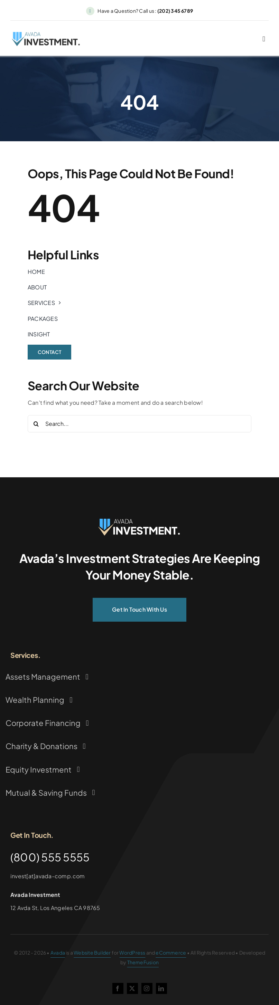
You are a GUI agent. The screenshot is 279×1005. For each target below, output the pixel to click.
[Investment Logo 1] (46, 36)
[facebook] (117, 988)
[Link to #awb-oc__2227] (263, 40)
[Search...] (139, 423)
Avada (57, 952)
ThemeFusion (143, 962)
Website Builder (92, 952)
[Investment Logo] (139, 521)
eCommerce (171, 952)
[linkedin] (161, 988)
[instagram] (146, 988)
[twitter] (132, 988)
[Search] (36, 423)
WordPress (132, 952)
